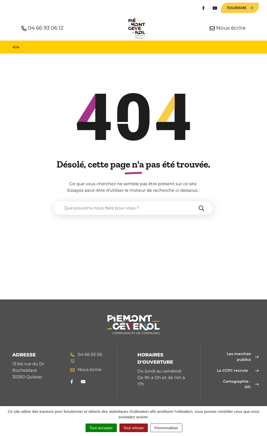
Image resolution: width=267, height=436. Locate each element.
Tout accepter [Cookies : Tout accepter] (101, 428)
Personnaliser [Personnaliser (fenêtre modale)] (166, 428)
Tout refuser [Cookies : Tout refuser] (133, 428)
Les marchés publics (243, 356)
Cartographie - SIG (241, 384)
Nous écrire (85, 369)
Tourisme (243, 9)
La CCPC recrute (238, 370)
